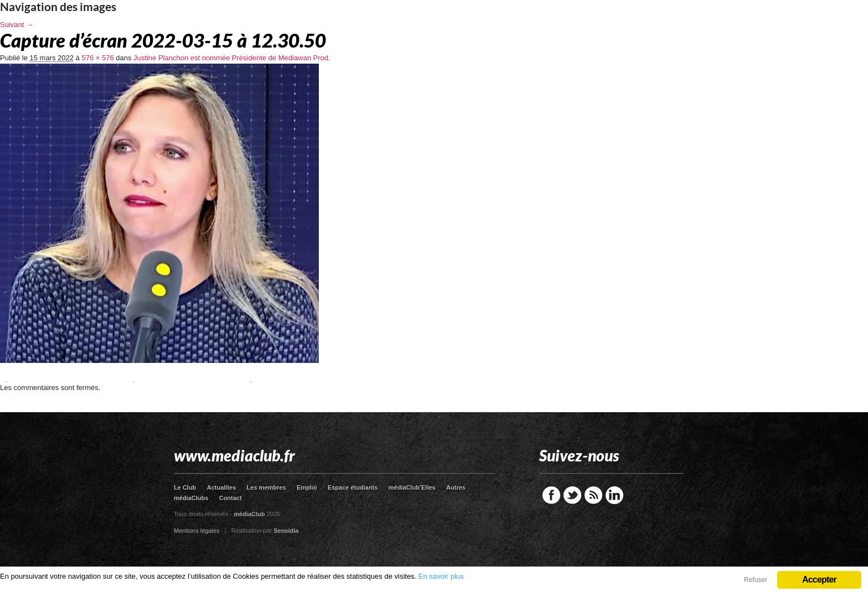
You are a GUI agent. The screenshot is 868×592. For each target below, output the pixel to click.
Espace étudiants (353, 487)
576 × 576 (97, 58)
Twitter (572, 495)
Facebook (551, 495)
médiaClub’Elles (412, 487)
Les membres (266, 487)
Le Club (185, 487)
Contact (230, 498)
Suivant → (16, 24)
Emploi (307, 487)
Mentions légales (197, 530)
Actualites (221, 487)
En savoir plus (441, 576)
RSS (593, 495)
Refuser (755, 580)
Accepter (819, 579)
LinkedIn (614, 495)
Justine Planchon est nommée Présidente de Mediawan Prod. (231, 58)
